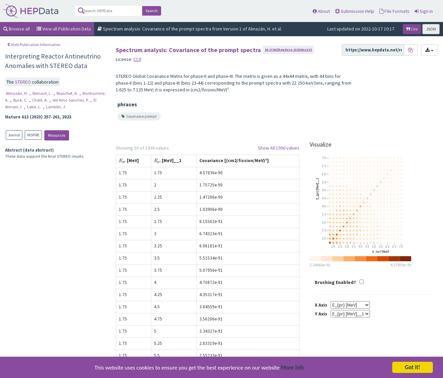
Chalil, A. (40, 100)
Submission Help (354, 11)
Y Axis (321, 314)
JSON (431, 28)
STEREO (23, 82)
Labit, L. (34, 106)
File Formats (394, 11)
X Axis (321, 305)
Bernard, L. (42, 93)
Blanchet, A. (68, 93)
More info (293, 369)
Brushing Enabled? (335, 282)
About (321, 11)
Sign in (424, 11)
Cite (412, 28)
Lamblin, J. (56, 106)
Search (152, 10)
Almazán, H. (17, 93)
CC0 (137, 59)
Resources (56, 135)
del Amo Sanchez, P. (71, 100)
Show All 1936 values (279, 148)
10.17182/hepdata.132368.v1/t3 (288, 49)
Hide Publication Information (34, 44)
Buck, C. (20, 100)
